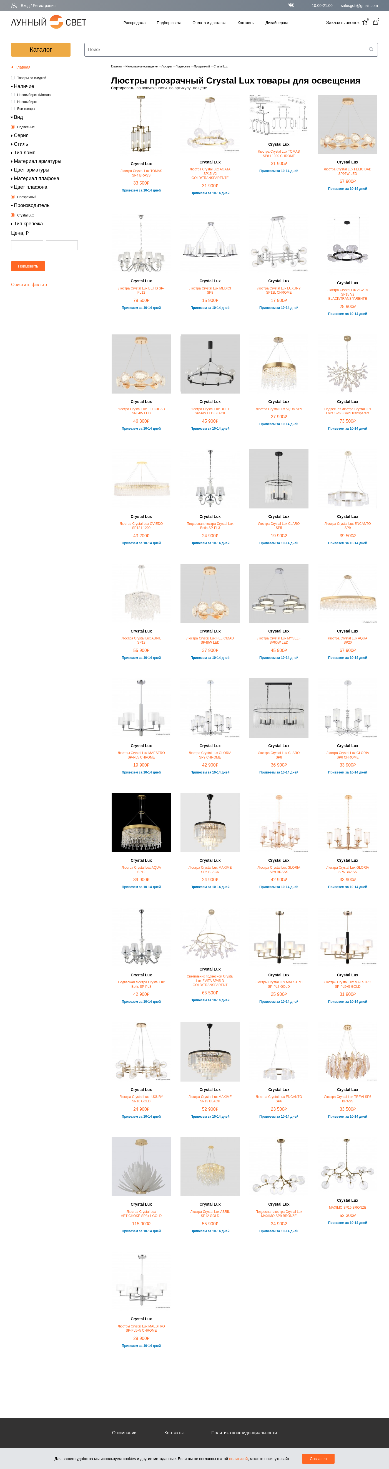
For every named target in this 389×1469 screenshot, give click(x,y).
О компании (124, 1432)
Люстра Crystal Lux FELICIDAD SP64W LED (141, 411)
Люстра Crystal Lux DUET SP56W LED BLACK (210, 411)
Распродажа (135, 23)
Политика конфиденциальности (244, 1432)
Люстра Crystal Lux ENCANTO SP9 (348, 526)
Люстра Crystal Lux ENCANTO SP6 (279, 1099)
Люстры (167, 66)
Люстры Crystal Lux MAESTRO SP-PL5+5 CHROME (141, 1328)
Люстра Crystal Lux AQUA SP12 (141, 870)
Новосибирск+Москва (34, 95)
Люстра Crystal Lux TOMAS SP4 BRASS (141, 173)
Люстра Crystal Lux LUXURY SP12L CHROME (279, 290)
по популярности (151, 88)
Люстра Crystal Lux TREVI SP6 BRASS (347, 1099)
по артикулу (180, 88)
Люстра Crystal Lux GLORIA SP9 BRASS (279, 870)
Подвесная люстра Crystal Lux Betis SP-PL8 (141, 984)
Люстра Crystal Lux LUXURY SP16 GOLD (141, 1099)
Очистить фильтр (29, 284)
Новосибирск (27, 102)
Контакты (246, 23)
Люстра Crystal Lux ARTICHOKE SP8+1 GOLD (141, 1214)
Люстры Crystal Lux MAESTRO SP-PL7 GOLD (279, 984)
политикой (238, 1459)
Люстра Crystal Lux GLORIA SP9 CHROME (210, 755)
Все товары (26, 109)
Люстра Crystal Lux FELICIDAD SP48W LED (210, 640)
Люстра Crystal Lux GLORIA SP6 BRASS (347, 870)
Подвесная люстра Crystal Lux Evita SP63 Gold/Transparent (347, 411)
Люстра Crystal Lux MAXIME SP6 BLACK (210, 870)
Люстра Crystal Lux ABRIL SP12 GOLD (210, 1214)
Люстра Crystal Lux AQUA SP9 (279, 409)
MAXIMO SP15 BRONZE (348, 1208)
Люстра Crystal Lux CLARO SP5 (279, 526)
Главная (116, 66)
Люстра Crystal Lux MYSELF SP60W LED (278, 640)
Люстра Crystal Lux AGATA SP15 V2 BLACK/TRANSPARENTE (347, 294)
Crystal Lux (25, 215)
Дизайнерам (276, 23)
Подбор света (169, 23)
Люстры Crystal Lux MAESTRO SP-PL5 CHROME (141, 755)
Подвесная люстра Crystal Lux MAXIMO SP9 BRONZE (278, 1214)
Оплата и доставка (209, 23)
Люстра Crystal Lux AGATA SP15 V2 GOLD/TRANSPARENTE (210, 173)
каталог (41, 49)
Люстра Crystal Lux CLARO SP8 (279, 755)
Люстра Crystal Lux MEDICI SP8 (210, 290)
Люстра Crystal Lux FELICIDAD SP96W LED (348, 171)
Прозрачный (26, 197)
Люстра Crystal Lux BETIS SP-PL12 (141, 290)
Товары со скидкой (31, 78)
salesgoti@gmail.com (359, 5)
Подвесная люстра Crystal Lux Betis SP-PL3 (210, 526)
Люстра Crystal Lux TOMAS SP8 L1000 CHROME (279, 154)
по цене (200, 88)
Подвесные (26, 127)
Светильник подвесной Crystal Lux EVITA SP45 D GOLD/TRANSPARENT (210, 980)
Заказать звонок (343, 22)
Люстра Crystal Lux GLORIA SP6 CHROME (347, 755)
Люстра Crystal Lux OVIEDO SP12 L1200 (141, 526)
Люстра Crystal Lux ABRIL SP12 (141, 640)
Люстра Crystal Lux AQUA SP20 (347, 640)
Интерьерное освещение (142, 66)
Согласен (318, 1459)
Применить (28, 266)
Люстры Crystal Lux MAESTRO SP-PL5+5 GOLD (347, 984)
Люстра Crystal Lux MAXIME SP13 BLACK (210, 1099)
